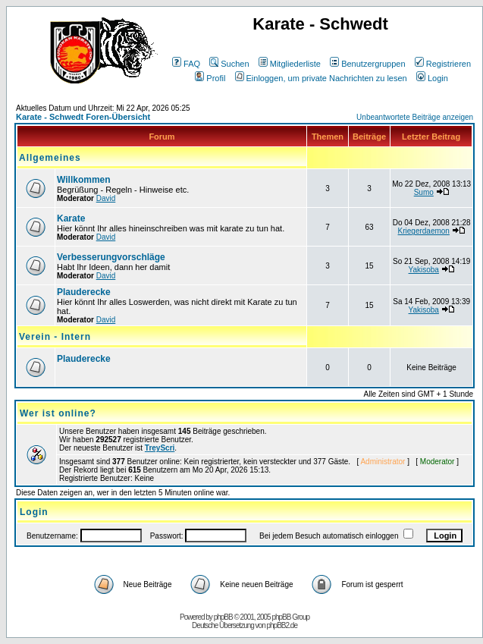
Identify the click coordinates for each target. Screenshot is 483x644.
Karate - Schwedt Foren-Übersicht (83, 116)
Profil (210, 78)
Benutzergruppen (367, 63)
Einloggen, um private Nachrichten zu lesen (321, 78)
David (106, 198)
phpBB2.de (282, 625)
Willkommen (84, 179)
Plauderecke (84, 292)
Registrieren (443, 63)
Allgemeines (50, 157)
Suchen (229, 63)
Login (432, 78)
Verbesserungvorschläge (111, 257)
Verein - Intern (55, 336)
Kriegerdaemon (424, 231)
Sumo (424, 192)
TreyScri (159, 448)
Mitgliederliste (290, 63)
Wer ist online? (58, 413)
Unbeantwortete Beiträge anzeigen (414, 117)
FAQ (186, 63)
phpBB (223, 617)
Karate (71, 218)
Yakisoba (424, 269)
